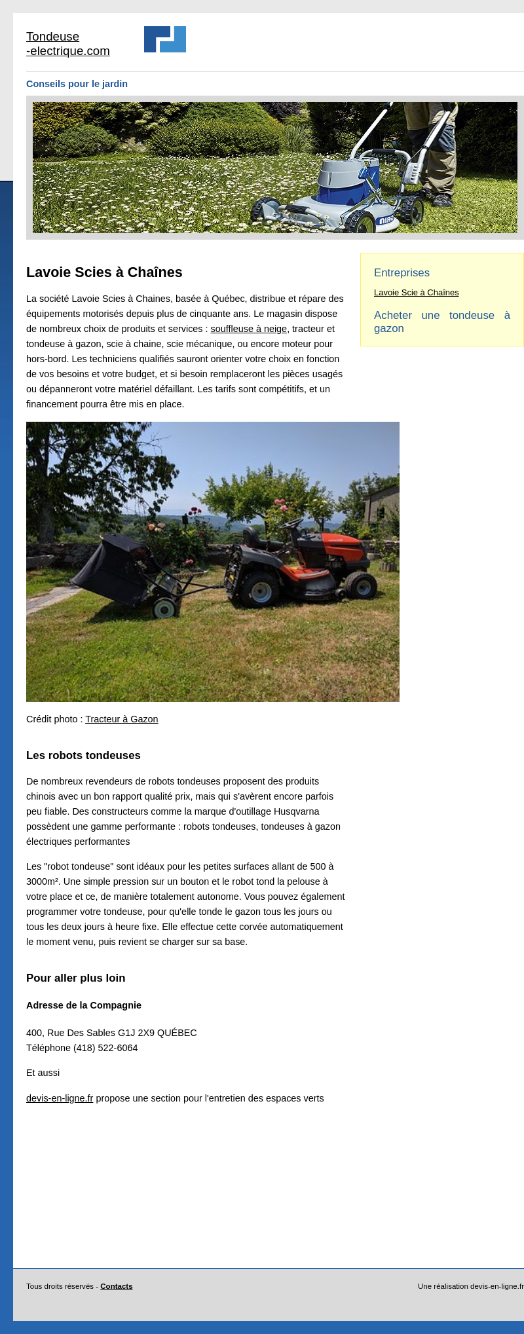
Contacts (116, 1286)
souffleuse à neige (249, 329)
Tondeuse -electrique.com (68, 43)
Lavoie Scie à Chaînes (416, 292)
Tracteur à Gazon (121, 719)
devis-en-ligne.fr (59, 1098)
